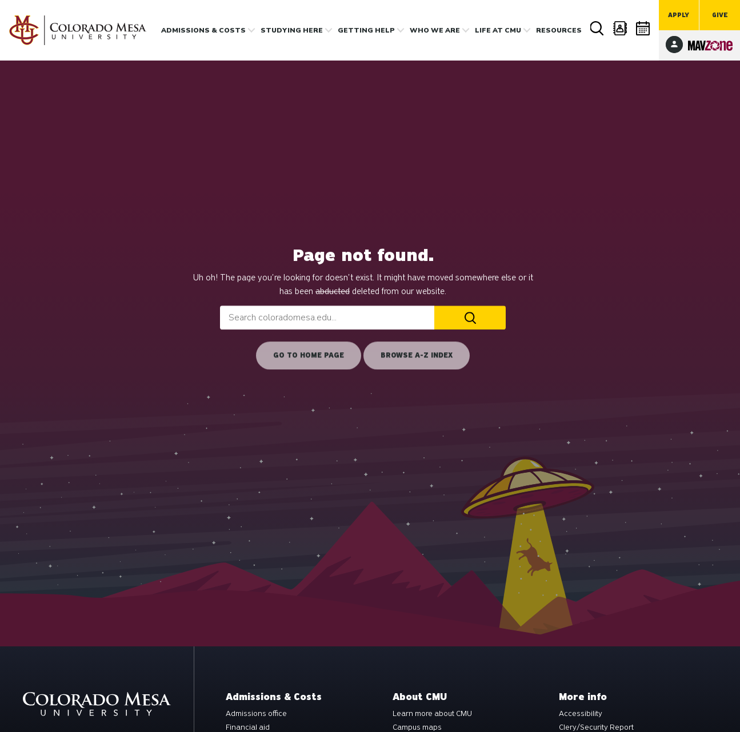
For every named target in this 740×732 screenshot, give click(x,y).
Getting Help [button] (366, 30)
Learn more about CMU (432, 713)
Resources (559, 30)
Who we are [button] (435, 30)
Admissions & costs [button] (203, 30)
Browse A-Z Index (417, 355)
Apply (678, 15)
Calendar (643, 28)
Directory (620, 28)
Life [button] (498, 30)
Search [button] (597, 28)
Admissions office (256, 713)
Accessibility (580, 713)
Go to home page (308, 355)
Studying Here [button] (292, 30)
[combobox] (327, 317)
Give (720, 15)
